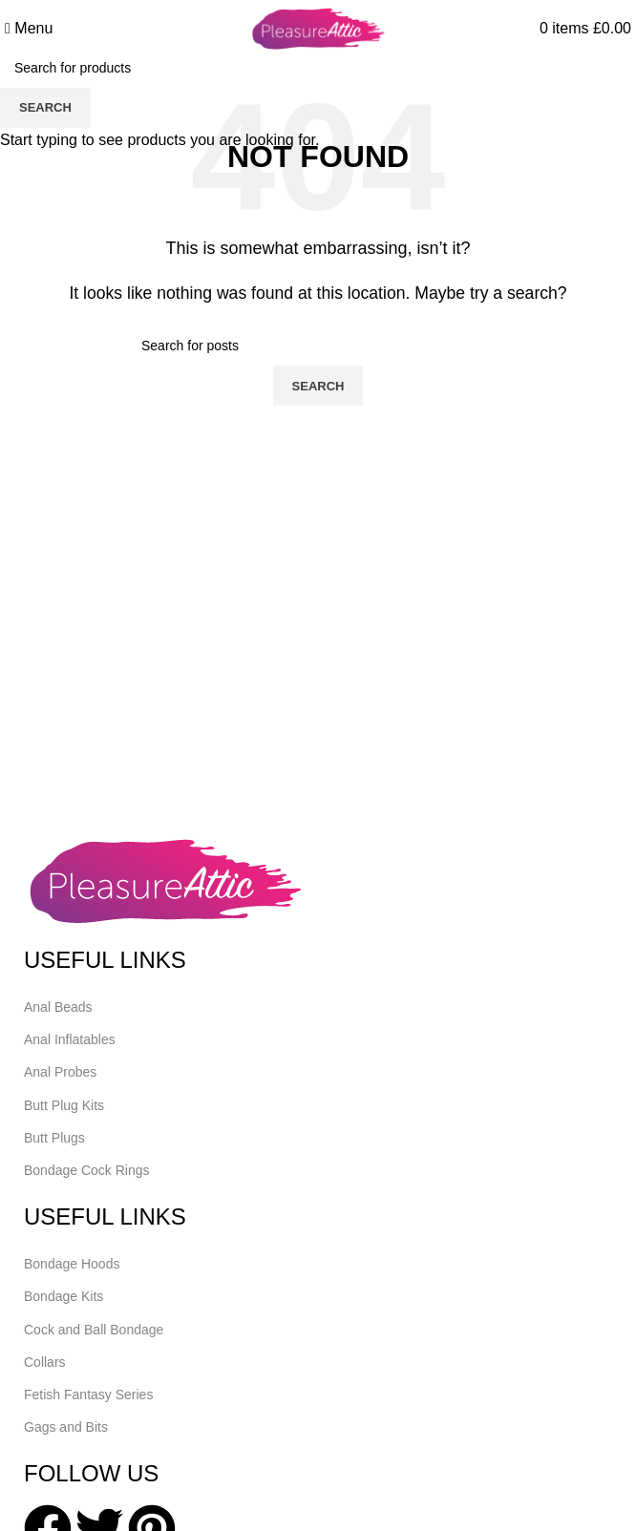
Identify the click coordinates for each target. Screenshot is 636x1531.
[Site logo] (318, 27)
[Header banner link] (318, 765)
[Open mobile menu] (29, 28)
